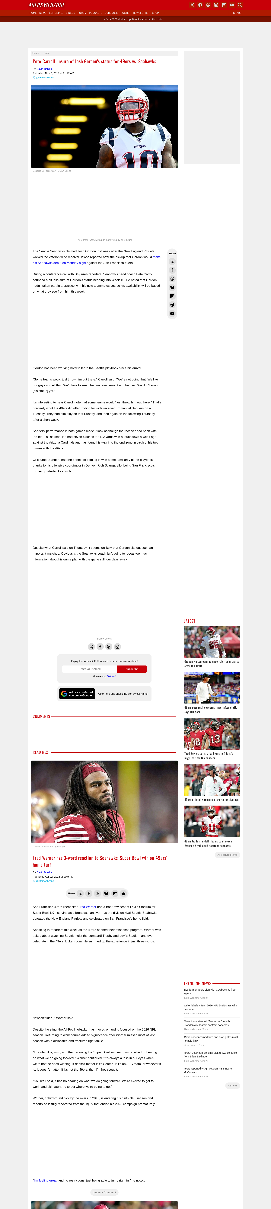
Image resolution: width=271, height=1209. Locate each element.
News (42, 13)
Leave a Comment (104, 1177)
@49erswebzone (45, 77)
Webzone (46, 5)
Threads (108, 644)
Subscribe (132, 669)
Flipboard (224, 5)
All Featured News (228, 855)
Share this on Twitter (172, 261)
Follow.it (111, 676)
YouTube (232, 5)
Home (33, 13)
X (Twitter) (192, 5)
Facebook (100, 644)
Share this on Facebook (172, 270)
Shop (155, 13)
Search (240, 5)
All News (233, 1085)
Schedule (111, 13)
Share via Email (172, 313)
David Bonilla (44, 68)
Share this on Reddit (172, 304)
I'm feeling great (45, 1165)
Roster (125, 13)
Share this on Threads (172, 278)
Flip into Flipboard (172, 296)
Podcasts (95, 13)
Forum (82, 13)
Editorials (56, 13)
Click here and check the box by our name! (123, 693)
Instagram (117, 644)
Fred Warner (87, 892)
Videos (70, 13)
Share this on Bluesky (172, 287)
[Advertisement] (135, 35)
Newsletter (141, 13)
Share (237, 13)
